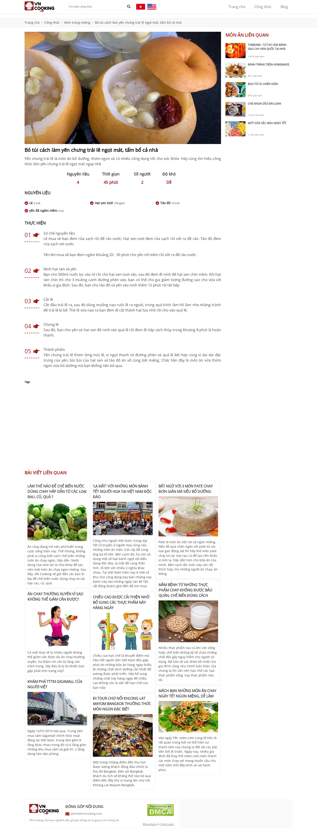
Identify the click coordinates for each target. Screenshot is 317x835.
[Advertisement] (123, 429)
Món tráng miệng (77, 22)
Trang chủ (236, 6)
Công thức (263, 6)
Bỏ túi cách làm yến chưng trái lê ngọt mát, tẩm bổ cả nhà (138, 22)
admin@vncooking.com (86, 814)
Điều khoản (150, 824)
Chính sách (167, 824)
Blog (284, 6)
